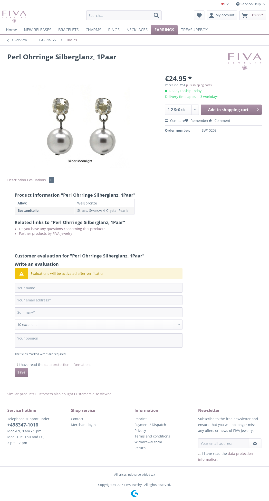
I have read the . (55, 364)
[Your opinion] (99, 340)
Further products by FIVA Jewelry (43, 233)
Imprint (140, 418)
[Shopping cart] (252, 15)
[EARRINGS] (164, 29)
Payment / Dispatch (150, 424)
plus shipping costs (199, 85)
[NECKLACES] (137, 29)
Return (140, 448)
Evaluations (40, 180)
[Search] (156, 15)
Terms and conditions (152, 436)
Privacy (140, 430)
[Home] (11, 29)
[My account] (222, 15)
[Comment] (99, 325)
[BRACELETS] (68, 29)
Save (21, 372)
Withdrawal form (148, 442)
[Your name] (99, 288)
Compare (175, 120)
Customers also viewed (93, 394)
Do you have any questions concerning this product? (60, 228)
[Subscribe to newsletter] (255, 443)
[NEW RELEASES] (37, 29)
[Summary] (99, 312)
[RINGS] (114, 29)
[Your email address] (99, 300)
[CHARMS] (93, 29)
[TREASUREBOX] (194, 29)
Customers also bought (54, 394)
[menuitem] (124, 18)
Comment (219, 120)
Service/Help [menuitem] (249, 4)
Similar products (20, 394)
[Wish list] (199, 15)
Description (16, 180)
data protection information (67, 364)
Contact (77, 418)
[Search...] (124, 15)
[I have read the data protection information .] (16, 364)
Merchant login (83, 424)
